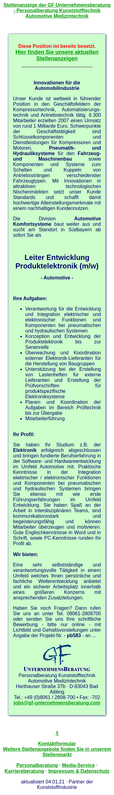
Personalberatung (37, 765)
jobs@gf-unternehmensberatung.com (57, 702)
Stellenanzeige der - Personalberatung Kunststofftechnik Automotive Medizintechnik (56, 10)
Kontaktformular (57, 743)
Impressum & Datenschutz (78, 771)
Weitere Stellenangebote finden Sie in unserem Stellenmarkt (57, 752)
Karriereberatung (24, 771)
